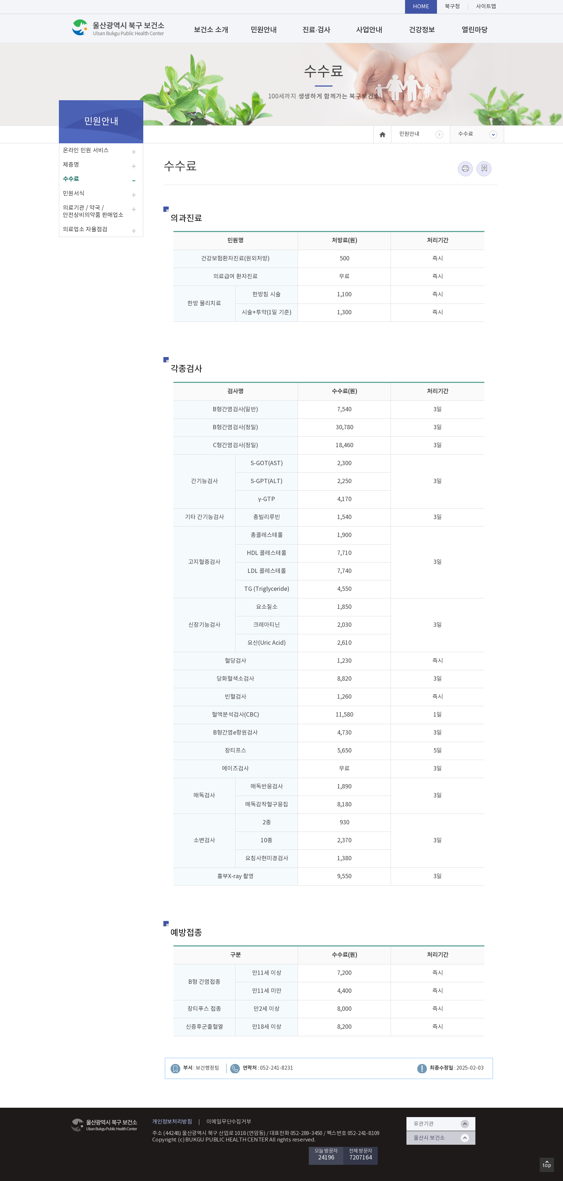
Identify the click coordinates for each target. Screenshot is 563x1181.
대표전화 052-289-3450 (296, 1133)
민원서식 (73, 193)
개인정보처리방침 (172, 1122)
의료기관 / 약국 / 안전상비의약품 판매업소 (93, 211)
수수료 (71, 179)
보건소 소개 (211, 30)
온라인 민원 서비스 (86, 150)
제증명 (71, 165)
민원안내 (263, 30)
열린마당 (475, 30)
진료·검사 (316, 30)
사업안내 (369, 30)
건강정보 (422, 30)
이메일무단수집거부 (228, 1122)
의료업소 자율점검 (85, 229)
